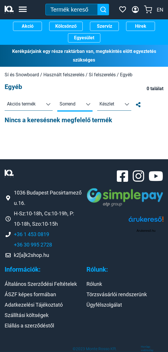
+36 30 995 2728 (33, 245)
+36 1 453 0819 (31, 234)
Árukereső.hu (145, 230)
